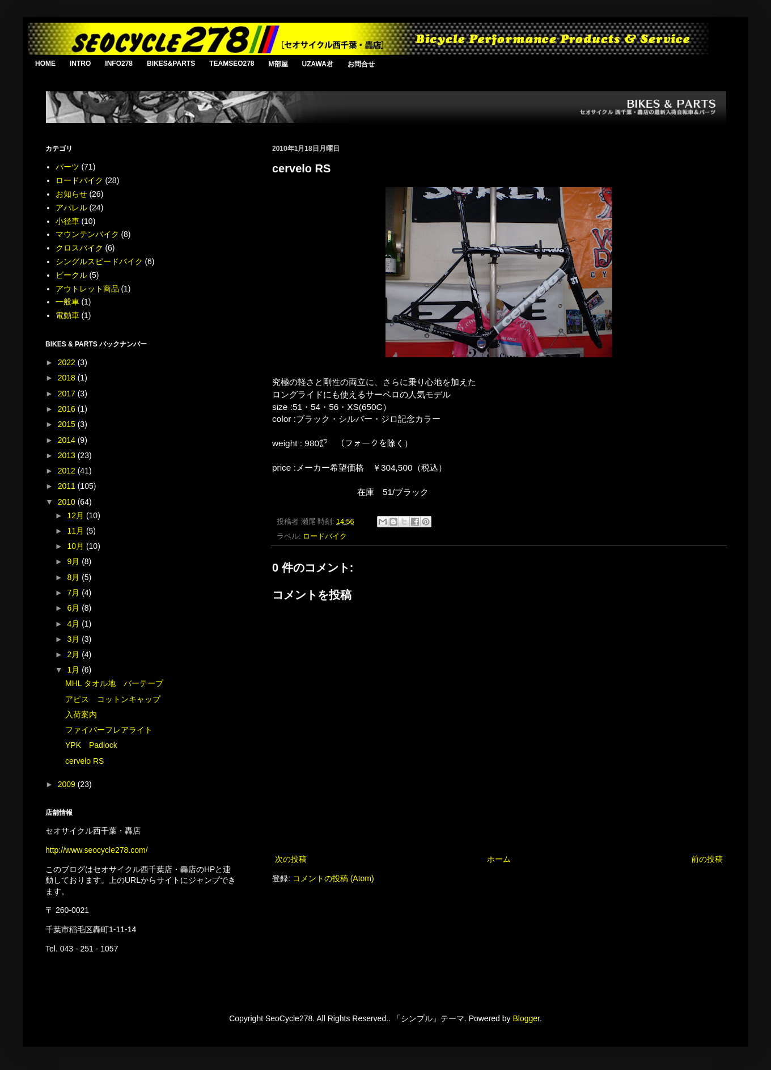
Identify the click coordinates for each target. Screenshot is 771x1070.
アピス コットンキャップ (112, 699)
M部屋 (278, 64)
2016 (68, 408)
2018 (68, 377)
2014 (68, 440)
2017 (68, 393)
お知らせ (71, 193)
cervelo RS (84, 761)
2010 (68, 501)
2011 (68, 485)
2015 (68, 424)
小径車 (67, 221)
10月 (76, 546)
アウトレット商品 (87, 288)
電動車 (67, 315)
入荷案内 (81, 714)
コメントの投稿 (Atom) (333, 878)
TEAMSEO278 (231, 63)
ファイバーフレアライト (108, 729)
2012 (68, 470)
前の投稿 (707, 859)
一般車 (67, 301)
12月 (76, 515)
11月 (76, 530)
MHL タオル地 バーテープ (114, 683)
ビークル (71, 275)
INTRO (80, 63)
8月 (74, 577)
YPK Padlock (91, 745)
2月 (74, 654)
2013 (68, 455)
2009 (68, 784)
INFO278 (119, 63)
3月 (74, 639)
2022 (68, 362)
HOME (45, 63)
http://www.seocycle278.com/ (96, 850)
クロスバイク (79, 247)
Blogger (525, 1018)
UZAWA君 (317, 64)
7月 (74, 592)
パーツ (67, 166)
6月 (74, 607)
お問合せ (361, 64)
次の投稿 (291, 859)
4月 (74, 623)
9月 (74, 561)
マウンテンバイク (87, 234)
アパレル (71, 207)
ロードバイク (325, 536)
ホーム (499, 859)
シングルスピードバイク (99, 261)
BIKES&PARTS (171, 63)
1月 (74, 669)
